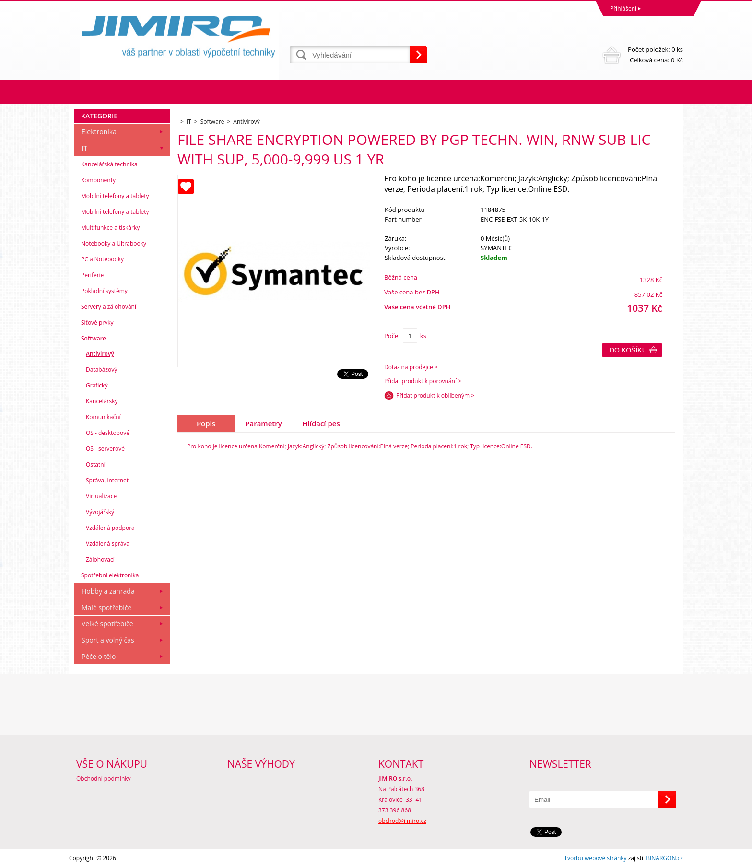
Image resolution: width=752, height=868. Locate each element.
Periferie (92, 275)
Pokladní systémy (104, 291)
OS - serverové (105, 449)
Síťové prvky (97, 322)
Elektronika (99, 131)
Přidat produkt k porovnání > (422, 381)
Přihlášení (623, 8)
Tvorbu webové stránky (595, 858)
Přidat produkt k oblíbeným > (435, 395)
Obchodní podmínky (103, 778)
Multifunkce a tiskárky (110, 227)
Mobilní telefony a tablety (115, 196)
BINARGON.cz (664, 858)
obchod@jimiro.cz (402, 821)
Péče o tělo (99, 656)
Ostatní (96, 464)
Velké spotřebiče (107, 623)
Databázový (101, 369)
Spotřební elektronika (110, 575)
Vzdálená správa (107, 544)
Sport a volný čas (108, 640)
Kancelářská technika (109, 164)
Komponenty (98, 180)
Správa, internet (107, 480)
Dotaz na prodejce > (411, 367)
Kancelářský (102, 401)
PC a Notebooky (102, 259)
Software (93, 338)
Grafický (96, 385)
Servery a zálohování (108, 307)
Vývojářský (100, 512)
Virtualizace (101, 496)
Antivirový (100, 354)
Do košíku (628, 350)
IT (84, 147)
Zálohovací (100, 559)
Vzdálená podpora (110, 528)
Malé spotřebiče (106, 607)
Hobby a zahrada (108, 591)
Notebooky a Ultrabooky (113, 243)
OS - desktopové (107, 433)
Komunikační (103, 417)
